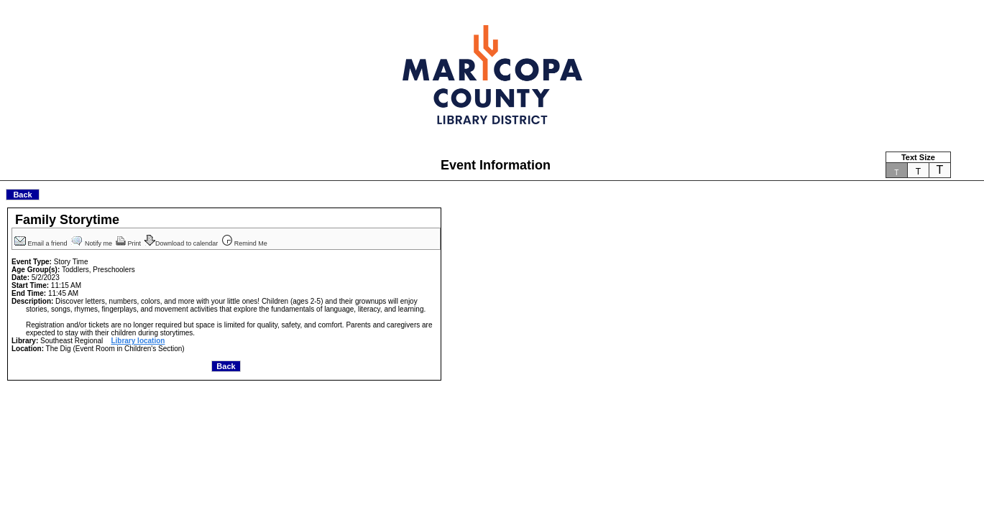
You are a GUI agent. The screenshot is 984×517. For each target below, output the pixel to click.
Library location (138, 341)
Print (129, 243)
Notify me (92, 243)
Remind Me (245, 243)
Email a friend (41, 243)
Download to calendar (182, 243)
